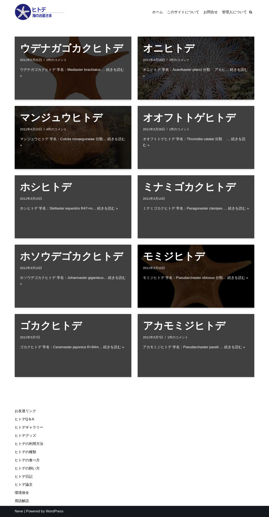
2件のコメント (56, 60)
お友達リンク (25, 411)
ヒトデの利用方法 (29, 444)
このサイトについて (183, 12)
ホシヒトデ (45, 187)
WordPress (54, 511)
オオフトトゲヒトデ (189, 118)
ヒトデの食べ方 (27, 460)
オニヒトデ (168, 48)
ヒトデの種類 (25, 452)
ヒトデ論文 (24, 485)
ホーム (157, 12)
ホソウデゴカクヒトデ (71, 256)
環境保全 (22, 493)
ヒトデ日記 (24, 477)
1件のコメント (179, 129)
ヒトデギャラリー (29, 427)
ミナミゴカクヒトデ (189, 187)
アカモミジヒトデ (184, 326)
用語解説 (22, 501)
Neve (19, 511)
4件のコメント (56, 129)
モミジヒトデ (174, 256)
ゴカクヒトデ (51, 326)
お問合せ (210, 12)
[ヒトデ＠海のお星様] (40, 12)
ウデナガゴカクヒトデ (71, 48)
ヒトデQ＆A (24, 419)
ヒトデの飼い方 (27, 468)
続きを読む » (107, 208)
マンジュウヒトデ (61, 118)
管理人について (234, 12)
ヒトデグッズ (25, 436)
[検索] (250, 12)
